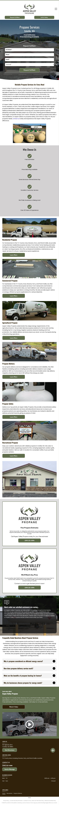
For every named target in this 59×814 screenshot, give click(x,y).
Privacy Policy (6, 800)
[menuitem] (4, 793)
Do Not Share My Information (16, 800)
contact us (16, 119)
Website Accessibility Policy (50, 800)
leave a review (50, 616)
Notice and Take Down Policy (38, 800)
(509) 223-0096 (7, 765)
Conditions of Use (27, 800)
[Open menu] (56, 9)
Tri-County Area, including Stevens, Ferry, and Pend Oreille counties (22, 758)
